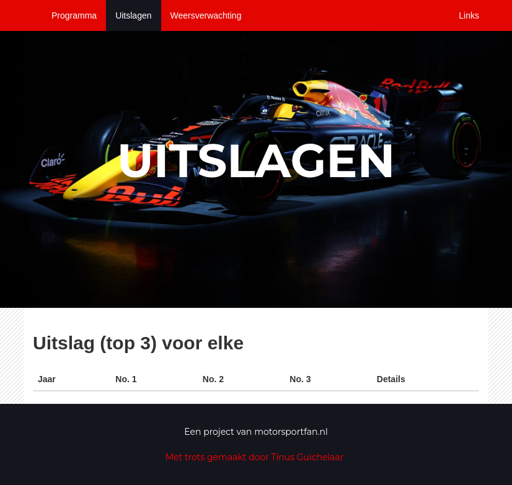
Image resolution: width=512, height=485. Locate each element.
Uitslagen (133, 15)
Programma (74, 15)
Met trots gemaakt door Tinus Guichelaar (255, 457)
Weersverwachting (206, 15)
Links (469, 15)
